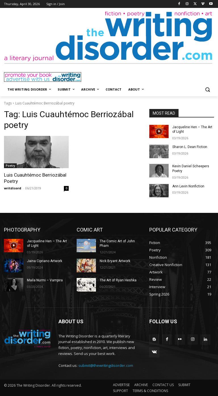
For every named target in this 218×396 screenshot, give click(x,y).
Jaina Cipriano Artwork (44, 261)
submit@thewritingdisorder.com (105, 365)
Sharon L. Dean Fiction (189, 147)
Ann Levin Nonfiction (188, 186)
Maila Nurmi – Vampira (45, 280)
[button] (207, 89)
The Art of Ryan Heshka (118, 280)
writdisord (12, 188)
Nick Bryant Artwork (115, 261)
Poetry (10, 166)
